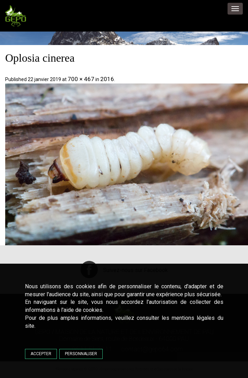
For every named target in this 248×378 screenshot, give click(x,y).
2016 (107, 79)
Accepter (41, 353)
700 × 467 (81, 79)
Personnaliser (81, 353)
